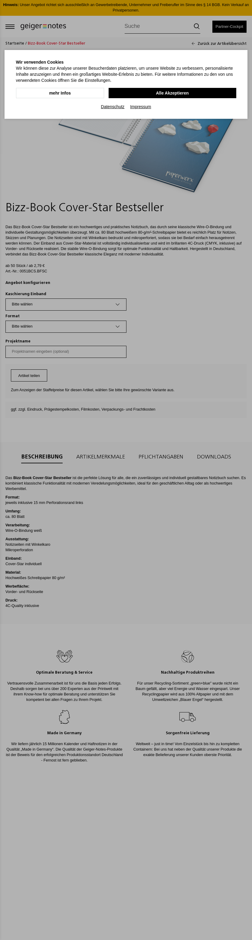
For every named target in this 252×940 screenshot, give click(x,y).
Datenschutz (113, 106)
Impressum (140, 106)
